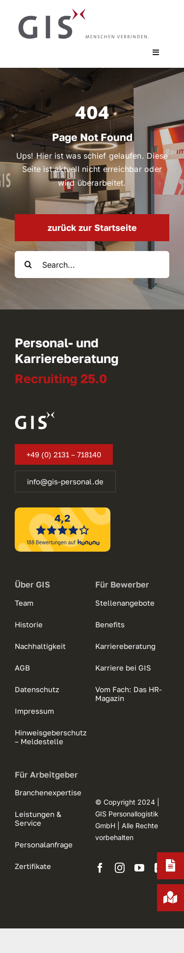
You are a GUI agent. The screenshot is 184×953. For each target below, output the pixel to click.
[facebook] (100, 868)
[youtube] (139, 868)
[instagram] (120, 868)
